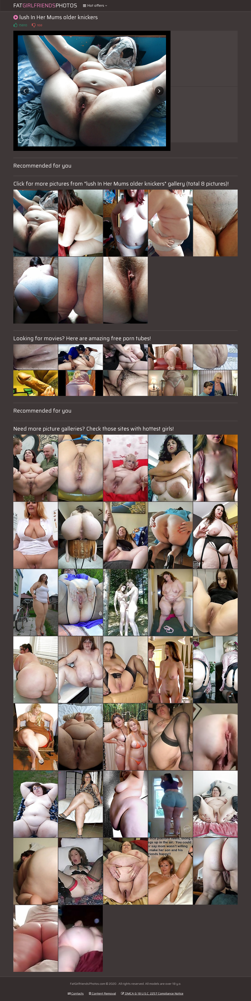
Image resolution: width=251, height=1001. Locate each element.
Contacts (76, 993)
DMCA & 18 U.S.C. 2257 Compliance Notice (152, 993)
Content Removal (102, 993)
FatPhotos (45, 5)
